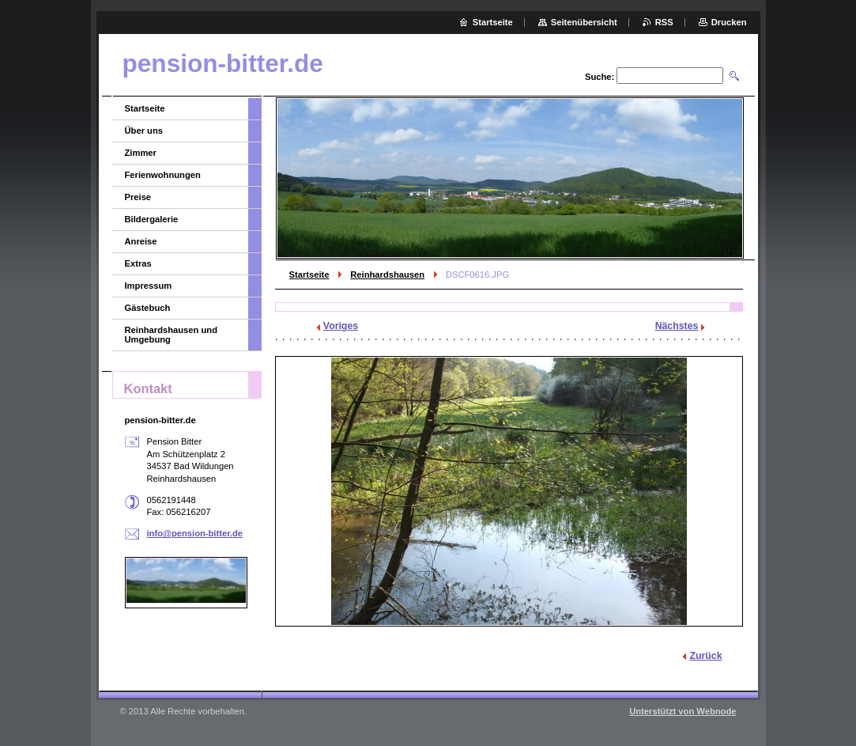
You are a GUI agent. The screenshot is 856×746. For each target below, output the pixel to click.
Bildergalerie (152, 219)
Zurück (705, 655)
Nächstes (677, 325)
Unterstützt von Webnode (682, 711)
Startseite (309, 274)
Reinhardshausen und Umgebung (171, 334)
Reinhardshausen (387, 274)
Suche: (599, 76)
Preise (138, 197)
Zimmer (140, 152)
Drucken (729, 22)
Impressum (148, 285)
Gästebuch (148, 307)
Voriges (340, 325)
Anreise (141, 241)
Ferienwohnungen (163, 175)
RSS (664, 22)
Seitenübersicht (584, 22)
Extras (138, 263)
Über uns (144, 130)
